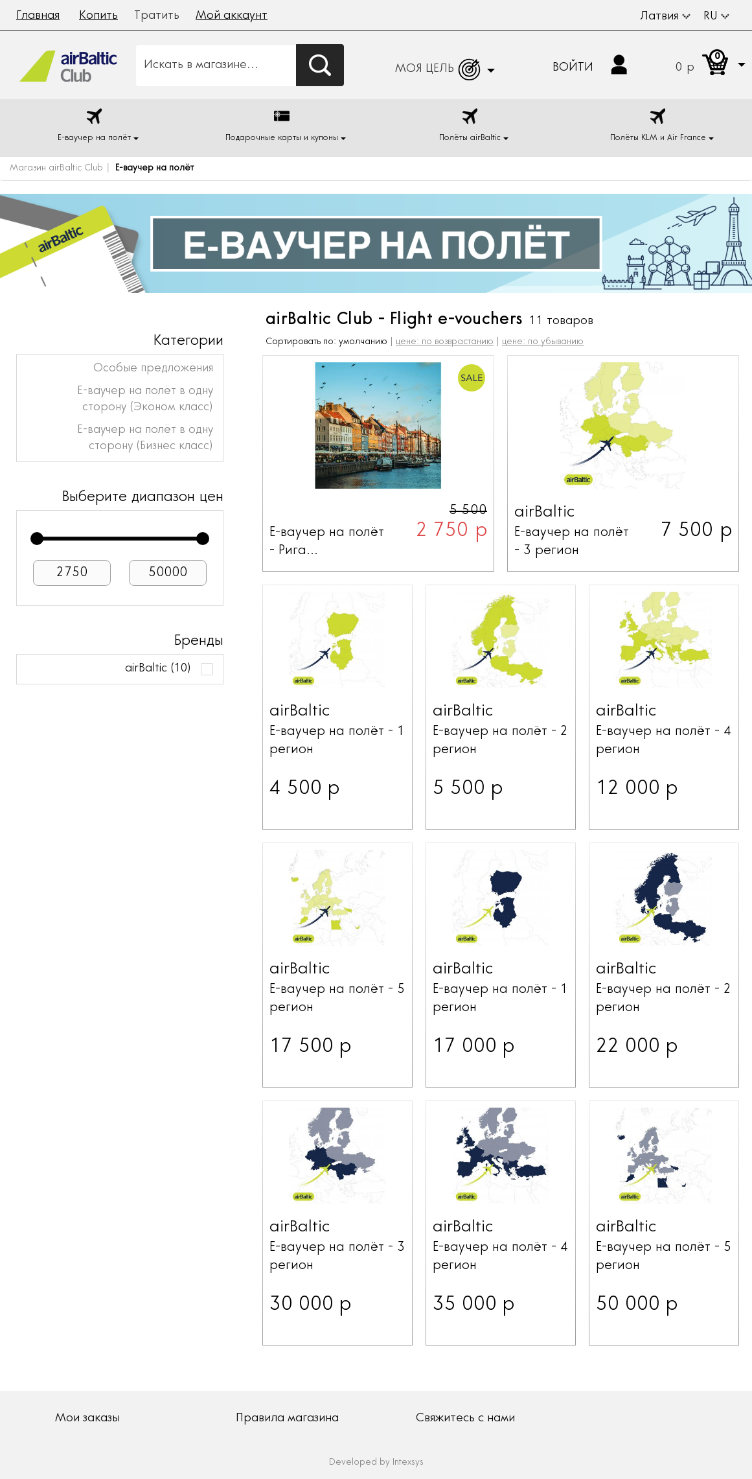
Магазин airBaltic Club (56, 168)
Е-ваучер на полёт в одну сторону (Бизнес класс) (145, 438)
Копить (98, 16)
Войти (573, 68)
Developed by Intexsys (376, 1462)
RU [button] (716, 17)
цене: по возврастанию (445, 342)
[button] (698, 65)
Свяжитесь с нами (465, 1419)
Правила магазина (287, 1419)
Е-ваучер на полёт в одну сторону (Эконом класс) (145, 399)
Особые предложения (153, 369)
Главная (38, 16)
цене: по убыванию (543, 342)
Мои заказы (87, 1419)
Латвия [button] (665, 17)
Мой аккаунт (232, 16)
